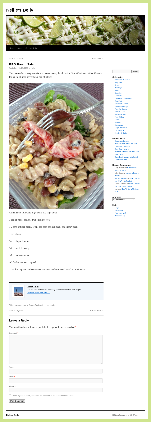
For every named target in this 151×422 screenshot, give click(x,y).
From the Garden (121, 109)
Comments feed (120, 213)
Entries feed (119, 210)
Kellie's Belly (19, 10)
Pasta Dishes (119, 117)
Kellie (33, 68)
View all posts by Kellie (38, 293)
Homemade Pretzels (122, 141)
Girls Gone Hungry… (122, 149)
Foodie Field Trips (121, 106)
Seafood (117, 122)
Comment (13, 333)
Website (12, 386)
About (20, 48)
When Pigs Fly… (17, 58)
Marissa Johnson (121, 178)
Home (12, 48)
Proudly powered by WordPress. (126, 415)
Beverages (118, 88)
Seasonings (119, 125)
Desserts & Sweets (121, 104)
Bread (117, 90)
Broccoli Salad (97, 58)
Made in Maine (120, 114)
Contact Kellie (31, 48)
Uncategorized (120, 130)
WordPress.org (120, 216)
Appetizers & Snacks (122, 80)
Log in (117, 208)
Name (12, 367)
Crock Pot (118, 101)
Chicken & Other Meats (123, 98)
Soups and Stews (121, 128)
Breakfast (118, 93)
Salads (31, 305)
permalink (50, 305)
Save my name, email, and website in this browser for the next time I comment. (44, 396)
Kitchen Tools (120, 112)
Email (12, 377)
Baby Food (119, 82)
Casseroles (118, 96)
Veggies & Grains (121, 133)
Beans (117, 85)
